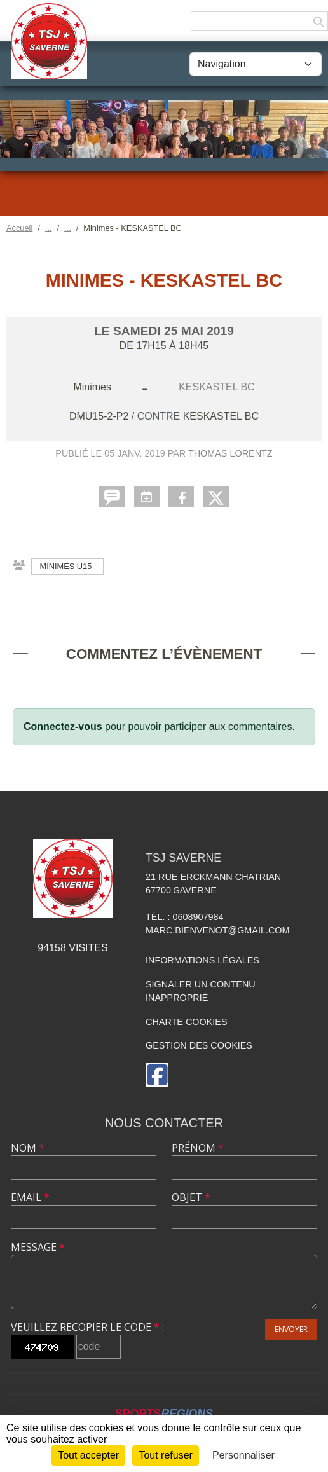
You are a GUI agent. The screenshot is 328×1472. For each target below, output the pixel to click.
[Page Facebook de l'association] (157, 1075)
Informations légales (202, 960)
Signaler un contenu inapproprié (201, 991)
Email (30, 1197)
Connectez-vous (63, 726)
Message (38, 1247)
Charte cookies (186, 1022)
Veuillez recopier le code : (87, 1327)
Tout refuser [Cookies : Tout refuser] (165, 1455)
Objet (191, 1197)
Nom (27, 1148)
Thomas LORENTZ (230, 453)
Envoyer (291, 1329)
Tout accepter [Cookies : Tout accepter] (88, 1455)
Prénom (198, 1148)
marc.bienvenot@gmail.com (218, 930)
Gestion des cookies (199, 1045)
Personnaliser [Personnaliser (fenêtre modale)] (243, 1455)
